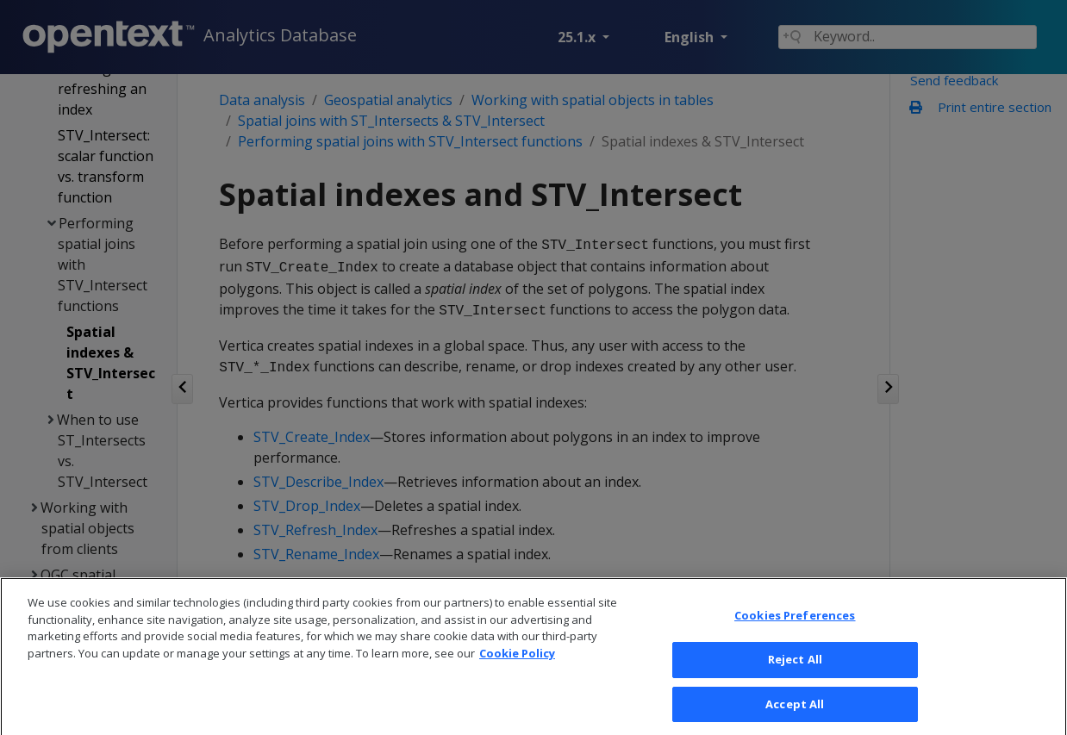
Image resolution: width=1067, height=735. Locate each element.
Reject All (795, 674)
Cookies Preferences (794, 630)
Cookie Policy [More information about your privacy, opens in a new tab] (517, 668)
